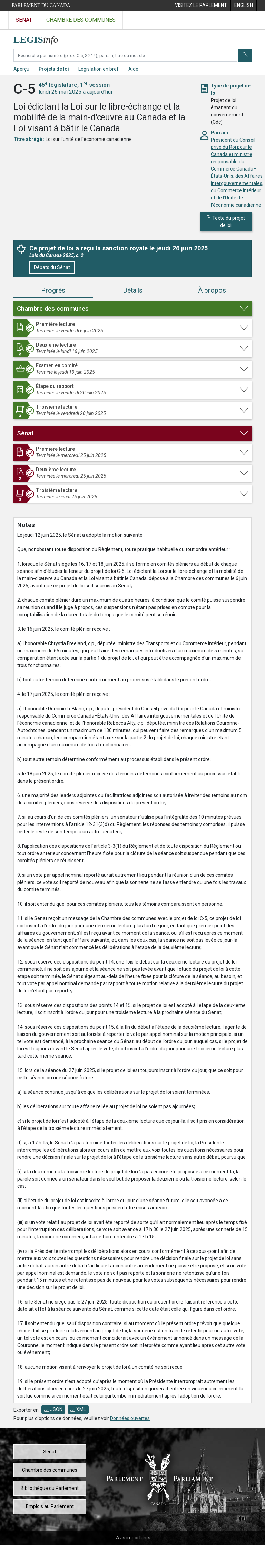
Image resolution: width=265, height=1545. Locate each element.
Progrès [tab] (53, 291)
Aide (133, 69)
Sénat (49, 1451)
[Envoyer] (245, 55)
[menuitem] (200, 5)
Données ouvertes (130, 1418)
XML (78, 1409)
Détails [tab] (133, 291)
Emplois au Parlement (50, 1506)
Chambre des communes (49, 1470)
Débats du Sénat (52, 267)
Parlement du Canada (41, 5)
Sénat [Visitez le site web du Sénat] (24, 20)
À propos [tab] (212, 291)
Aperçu (21, 69)
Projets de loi (54, 69)
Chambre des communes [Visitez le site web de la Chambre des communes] (81, 20)
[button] (132, 308)
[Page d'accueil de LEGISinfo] (39, 38)
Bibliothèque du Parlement (50, 1488)
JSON (53, 1409)
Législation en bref (98, 69)
